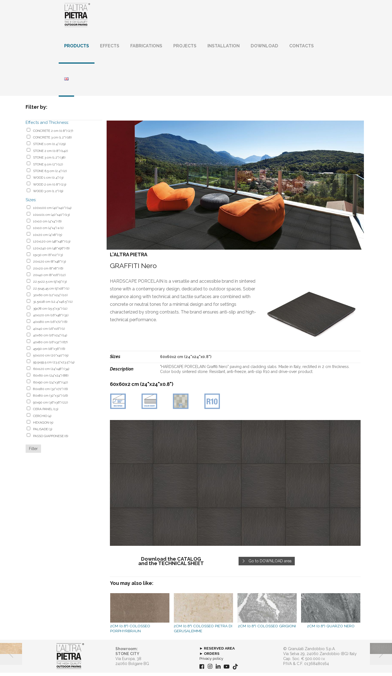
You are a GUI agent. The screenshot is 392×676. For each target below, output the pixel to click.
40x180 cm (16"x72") (50, 325)
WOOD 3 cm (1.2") (48, 195)
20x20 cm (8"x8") (48, 272)
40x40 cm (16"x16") (49, 332)
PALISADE (42, 433)
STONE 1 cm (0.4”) (49, 147)
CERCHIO (42, 419)
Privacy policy (212, 661)
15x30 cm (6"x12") (48, 258)
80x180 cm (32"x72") (50, 392)
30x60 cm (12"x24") (50, 299)
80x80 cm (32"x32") (50, 399)
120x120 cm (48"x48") (51, 245)
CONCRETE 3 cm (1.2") (52, 141)
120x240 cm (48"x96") (51, 252)
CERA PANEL (45, 413)
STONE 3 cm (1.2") (49, 161)
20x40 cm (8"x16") (49, 278)
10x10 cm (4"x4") (47, 225)
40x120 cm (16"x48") (50, 319)
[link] (235, 486)
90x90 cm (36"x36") (50, 406)
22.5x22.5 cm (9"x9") (50, 285)
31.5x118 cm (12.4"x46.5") (52, 305)
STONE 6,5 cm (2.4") (50, 174)
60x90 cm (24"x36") (50, 386)
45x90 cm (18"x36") (49, 352)
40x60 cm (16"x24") (50, 339)
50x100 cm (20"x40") (50, 359)
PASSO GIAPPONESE (50, 439)
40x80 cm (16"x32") (50, 345)
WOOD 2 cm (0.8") (49, 188)
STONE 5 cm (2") (48, 168)
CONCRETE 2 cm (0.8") (53, 134)
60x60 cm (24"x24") (50, 379)
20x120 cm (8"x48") (49, 265)
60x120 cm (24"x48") (51, 372)
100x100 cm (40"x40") (52, 211)
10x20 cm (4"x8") (47, 238)
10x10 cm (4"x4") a (48, 231)
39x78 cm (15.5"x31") (50, 312)
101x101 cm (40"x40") (51, 218)
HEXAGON (43, 426)
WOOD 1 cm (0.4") (48, 181)
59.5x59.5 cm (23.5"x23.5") (53, 365)
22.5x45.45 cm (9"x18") (51, 292)
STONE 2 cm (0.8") (50, 154)
